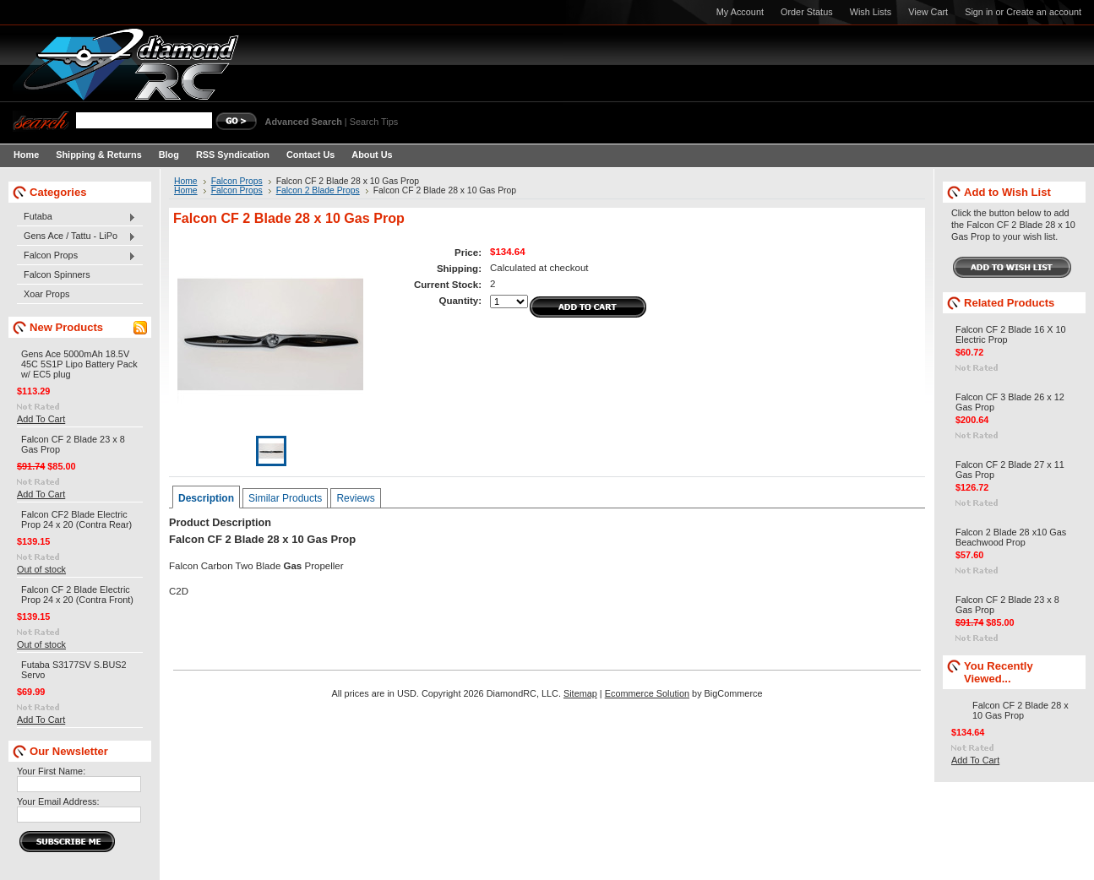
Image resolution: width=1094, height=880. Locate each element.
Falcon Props (76, 256)
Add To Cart (41, 419)
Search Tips (374, 122)
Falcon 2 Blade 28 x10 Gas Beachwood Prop (1010, 537)
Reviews (355, 498)
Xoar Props (46, 294)
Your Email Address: (58, 801)
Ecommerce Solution (647, 693)
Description (206, 498)
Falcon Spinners (57, 274)
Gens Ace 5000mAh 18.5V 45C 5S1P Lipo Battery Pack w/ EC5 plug (79, 364)
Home (186, 181)
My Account (740, 12)
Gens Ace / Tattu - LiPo (76, 236)
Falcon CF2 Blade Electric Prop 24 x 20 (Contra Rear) (76, 519)
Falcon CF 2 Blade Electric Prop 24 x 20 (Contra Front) (77, 594)
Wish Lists (871, 12)
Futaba (76, 217)
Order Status (807, 12)
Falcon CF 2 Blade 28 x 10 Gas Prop (1020, 710)
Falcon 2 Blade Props (318, 190)
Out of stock (41, 569)
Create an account (1043, 12)
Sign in (979, 12)
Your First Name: (51, 771)
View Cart (928, 12)
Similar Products (285, 498)
